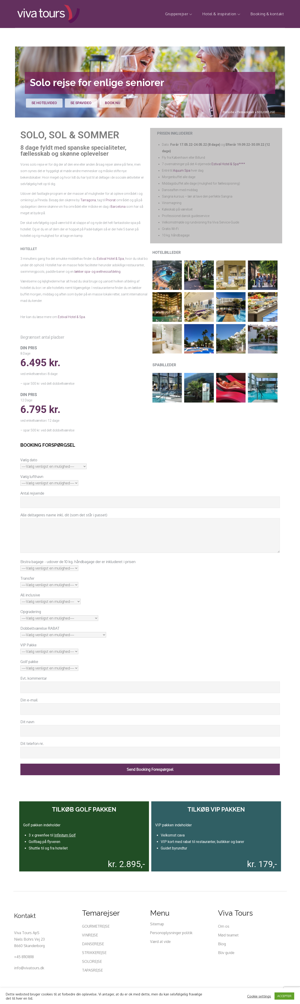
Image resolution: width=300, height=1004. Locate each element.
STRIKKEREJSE (94, 952)
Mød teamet (228, 935)
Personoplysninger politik (171, 932)
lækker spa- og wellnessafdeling (97, 271)
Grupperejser (178, 14)
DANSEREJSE (93, 944)
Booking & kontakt (267, 14)
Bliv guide (226, 952)
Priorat (111, 200)
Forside (228, 112)
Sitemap (157, 924)
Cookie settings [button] (259, 996)
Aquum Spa (181, 170)
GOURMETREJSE (96, 926)
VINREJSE (90, 935)
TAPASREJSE (92, 970)
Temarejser (245, 112)
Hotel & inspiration (221, 14)
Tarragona (88, 200)
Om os (223, 926)
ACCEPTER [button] (284, 996)
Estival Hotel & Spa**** (228, 164)
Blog (222, 944)
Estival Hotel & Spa (110, 258)
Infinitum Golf (65, 835)
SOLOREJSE (92, 961)
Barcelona (118, 206)
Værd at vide (160, 941)
